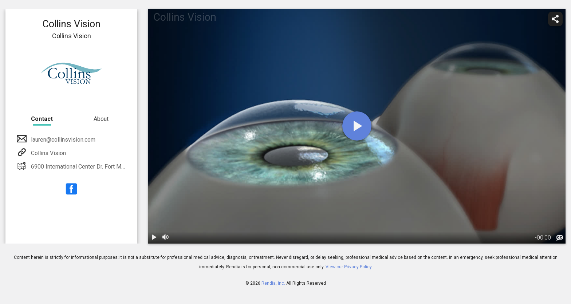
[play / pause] (154, 238)
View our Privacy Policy (349, 266)
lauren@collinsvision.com (62, 139)
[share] (555, 19)
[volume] (166, 238)
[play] (356, 126)
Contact (42, 118)
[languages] (560, 238)
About (101, 118)
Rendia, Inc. (273, 283)
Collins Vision (47, 153)
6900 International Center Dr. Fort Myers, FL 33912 (94, 166)
